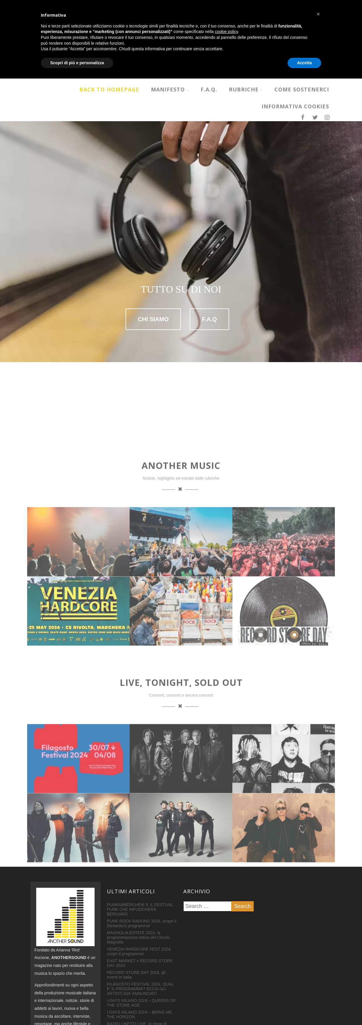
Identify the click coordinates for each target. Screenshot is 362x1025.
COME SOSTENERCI (301, 89)
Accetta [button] (304, 1009)
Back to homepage (109, 89)
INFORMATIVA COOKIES (295, 106)
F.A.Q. (209, 89)
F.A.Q (209, 266)
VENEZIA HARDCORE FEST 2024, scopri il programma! (139, 880)
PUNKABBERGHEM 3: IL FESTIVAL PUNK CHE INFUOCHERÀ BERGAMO (140, 838)
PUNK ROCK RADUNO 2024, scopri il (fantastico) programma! (141, 852)
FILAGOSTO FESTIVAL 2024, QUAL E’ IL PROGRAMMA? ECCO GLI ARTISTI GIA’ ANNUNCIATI (140, 918)
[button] (318, 960)
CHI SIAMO (153, 266)
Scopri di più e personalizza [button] (77, 1009)
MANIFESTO (170, 89)
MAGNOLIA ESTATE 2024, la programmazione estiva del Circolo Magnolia (138, 866)
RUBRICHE (246, 89)
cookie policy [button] (226, 978)
